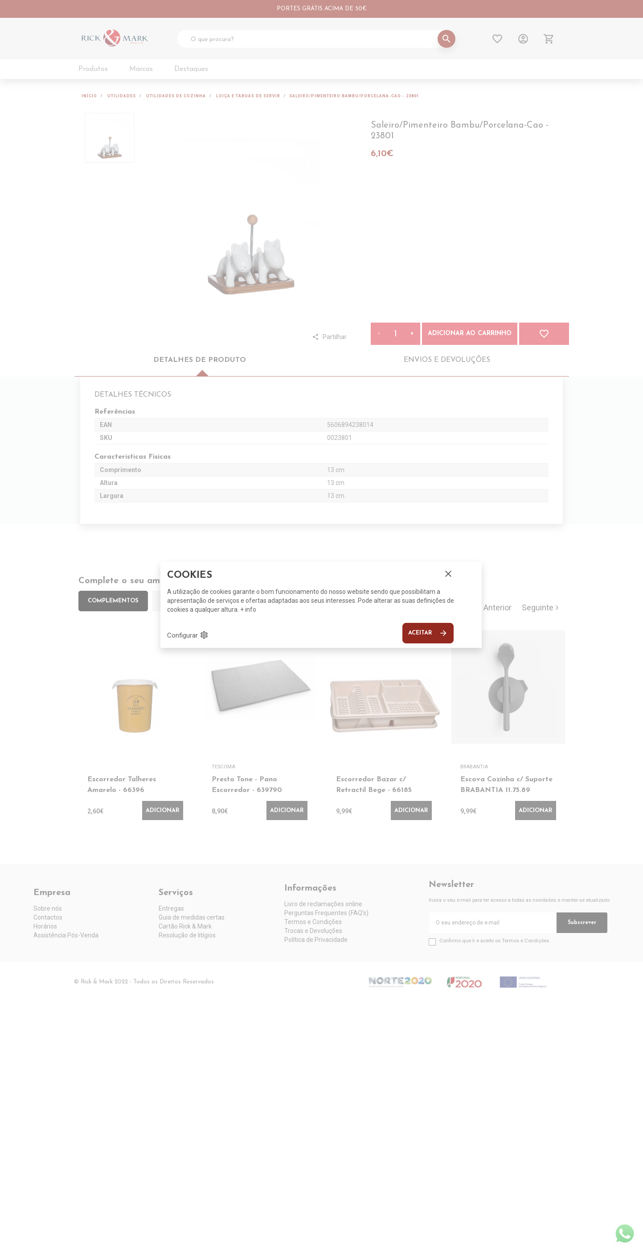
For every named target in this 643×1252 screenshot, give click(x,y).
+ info (248, 609)
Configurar (188, 634)
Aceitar (428, 633)
